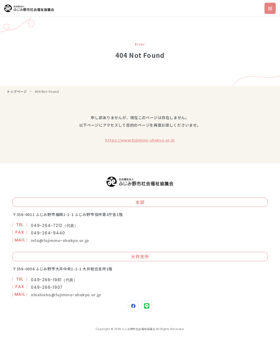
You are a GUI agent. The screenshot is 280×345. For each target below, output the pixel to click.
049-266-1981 (54, 280)
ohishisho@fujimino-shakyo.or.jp (66, 295)
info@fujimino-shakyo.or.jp (60, 240)
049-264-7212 (54, 225)
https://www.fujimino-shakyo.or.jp (140, 140)
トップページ (17, 91)
